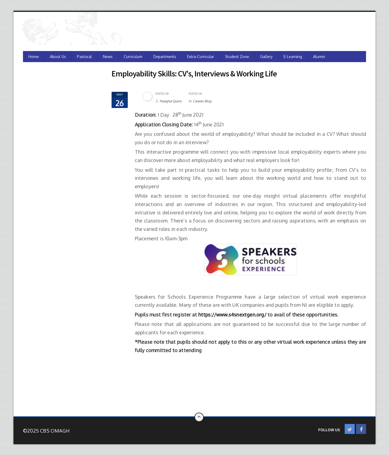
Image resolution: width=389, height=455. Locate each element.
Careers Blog (202, 101)
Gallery (266, 56)
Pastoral (84, 56)
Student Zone (237, 56)
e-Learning (293, 56)
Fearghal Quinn (171, 101)
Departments (164, 56)
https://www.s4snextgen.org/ (232, 315)
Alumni (319, 56)
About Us (58, 56)
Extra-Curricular (200, 56)
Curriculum (133, 56)
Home (33, 56)
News (108, 56)
